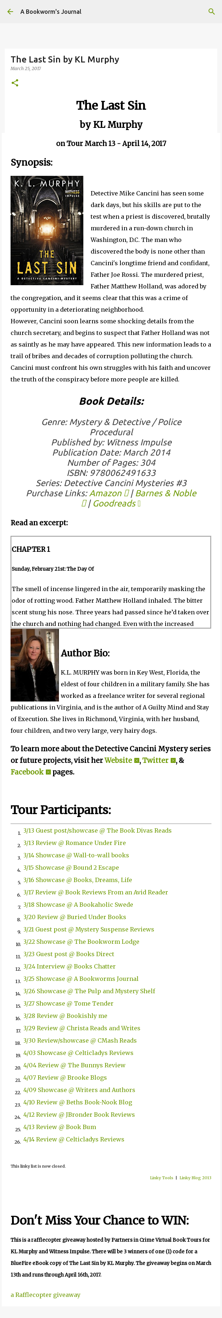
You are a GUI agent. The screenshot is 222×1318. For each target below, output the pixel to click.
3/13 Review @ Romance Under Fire (74, 842)
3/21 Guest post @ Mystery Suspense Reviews (88, 929)
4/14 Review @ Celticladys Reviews (73, 1139)
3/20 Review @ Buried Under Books (74, 917)
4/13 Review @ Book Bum (59, 1127)
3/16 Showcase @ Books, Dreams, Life (77, 880)
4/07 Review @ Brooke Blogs (65, 1077)
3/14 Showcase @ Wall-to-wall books (76, 855)
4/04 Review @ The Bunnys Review (74, 1065)
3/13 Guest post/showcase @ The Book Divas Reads (97, 830)
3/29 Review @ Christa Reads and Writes (81, 1028)
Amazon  (108, 493)
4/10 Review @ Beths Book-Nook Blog (77, 1102)
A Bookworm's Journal (51, 11)
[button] (15, 83)
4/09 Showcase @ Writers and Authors (79, 1089)
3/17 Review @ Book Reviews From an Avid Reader (95, 892)
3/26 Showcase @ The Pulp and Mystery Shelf (89, 991)
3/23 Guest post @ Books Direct (68, 954)
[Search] (211, 11)
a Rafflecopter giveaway (45, 1294)
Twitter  (159, 760)
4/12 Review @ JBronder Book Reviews (79, 1114)
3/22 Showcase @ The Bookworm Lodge (81, 941)
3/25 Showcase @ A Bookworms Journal (81, 978)
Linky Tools (161, 1177)
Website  (121, 760)
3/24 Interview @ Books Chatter (69, 966)
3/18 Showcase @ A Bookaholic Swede (78, 904)
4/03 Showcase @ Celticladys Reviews (78, 1052)
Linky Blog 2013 (195, 1177)
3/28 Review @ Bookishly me (65, 1015)
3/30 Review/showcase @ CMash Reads (80, 1040)
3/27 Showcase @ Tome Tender (68, 1003)
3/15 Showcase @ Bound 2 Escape (71, 867)
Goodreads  (116, 503)
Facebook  (31, 772)
